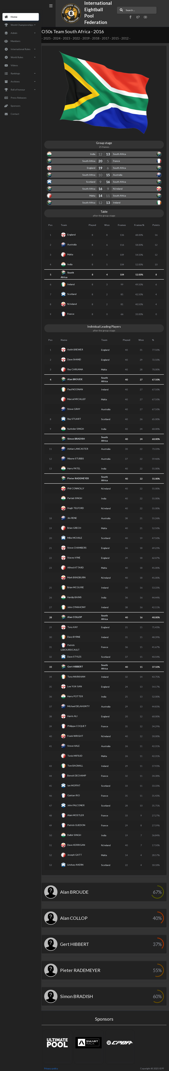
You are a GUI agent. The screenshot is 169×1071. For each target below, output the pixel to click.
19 (101, 166)
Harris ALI (74, 714)
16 (109, 180)
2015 (117, 38)
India (93, 152)
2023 (68, 38)
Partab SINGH (76, 496)
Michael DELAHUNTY (80, 704)
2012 (127, 38)
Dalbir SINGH (76, 833)
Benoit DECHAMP (78, 773)
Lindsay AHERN (77, 863)
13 (109, 153)
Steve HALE (75, 744)
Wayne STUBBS (77, 456)
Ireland (117, 201)
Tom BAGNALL (77, 764)
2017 (107, 38)
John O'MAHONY (78, 605)
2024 (59, 38)
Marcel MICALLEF (78, 397)
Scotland (91, 180)
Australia (118, 173)
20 (101, 159)
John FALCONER (78, 803)
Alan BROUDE (77, 377)
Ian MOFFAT (76, 783)
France (117, 159)
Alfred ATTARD (77, 565)
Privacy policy (53, 1066)
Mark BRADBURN (78, 575)
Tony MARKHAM (78, 675)
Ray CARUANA (77, 367)
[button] (123, 17)
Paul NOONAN (77, 387)
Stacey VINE (76, 555)
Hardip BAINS (76, 595)
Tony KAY (74, 625)
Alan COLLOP (76, 615)
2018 (97, 38)
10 (101, 173)
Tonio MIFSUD (76, 754)
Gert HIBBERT (77, 664)
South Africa (120, 152)
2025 (49, 38)
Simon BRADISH (78, 437)
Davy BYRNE (76, 635)
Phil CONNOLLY (77, 486)
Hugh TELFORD (77, 506)
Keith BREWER (77, 347)
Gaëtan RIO (75, 793)
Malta (93, 194)
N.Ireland (118, 187)
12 (101, 153)
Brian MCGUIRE (77, 585)
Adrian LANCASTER (79, 447)
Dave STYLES (76, 655)
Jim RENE (74, 516)
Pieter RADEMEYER (80, 476)
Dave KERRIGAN (78, 843)
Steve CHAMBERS (79, 546)
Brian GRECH (76, 526)
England (92, 166)
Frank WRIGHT (77, 734)
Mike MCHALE (76, 536)
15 (109, 173)
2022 (78, 38)
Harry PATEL (76, 466)
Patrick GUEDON (78, 823)
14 (101, 194)
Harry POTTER (77, 694)
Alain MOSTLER (77, 813)
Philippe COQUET (78, 724)
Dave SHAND (76, 357)
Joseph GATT (76, 853)
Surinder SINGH (77, 427)
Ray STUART (76, 417)
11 (109, 194)
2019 (88, 38)
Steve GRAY (75, 407)
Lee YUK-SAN (76, 684)
